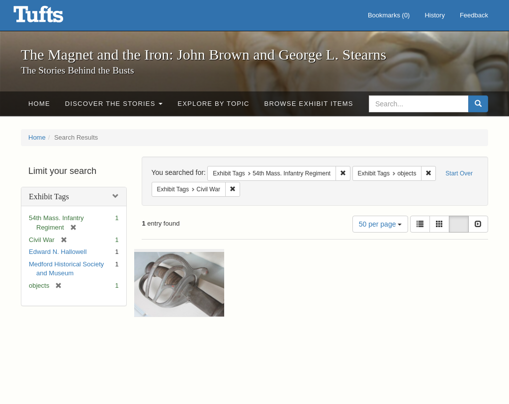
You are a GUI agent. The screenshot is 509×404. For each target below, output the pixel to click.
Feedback (474, 15)
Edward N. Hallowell (57, 251)
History (434, 15)
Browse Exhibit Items (308, 103)
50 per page (380, 224)
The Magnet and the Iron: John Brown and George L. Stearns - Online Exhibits (50, 17)
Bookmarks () (389, 15)
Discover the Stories (114, 103)
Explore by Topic (213, 103)
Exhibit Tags (49, 196)
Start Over (459, 173)
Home (39, 103)
